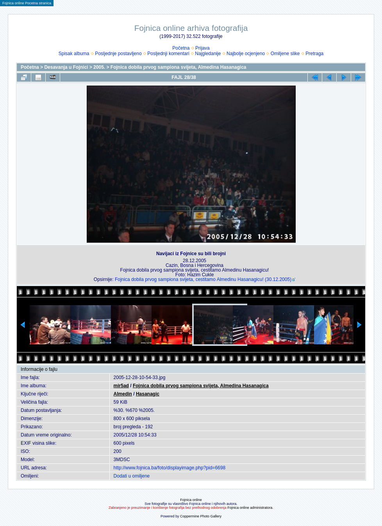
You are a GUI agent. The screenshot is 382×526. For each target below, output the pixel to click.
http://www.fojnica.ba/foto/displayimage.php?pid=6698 (170, 468)
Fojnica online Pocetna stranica (26, 3)
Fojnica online (191, 500)
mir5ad (121, 385)
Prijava (202, 48)
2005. (99, 67)
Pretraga (314, 53)
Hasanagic (147, 394)
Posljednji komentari (168, 53)
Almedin (123, 394)
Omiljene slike (285, 53)
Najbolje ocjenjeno (246, 53)
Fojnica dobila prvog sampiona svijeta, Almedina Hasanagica (178, 67)
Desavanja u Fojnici (66, 67)
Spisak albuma (74, 53)
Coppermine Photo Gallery (200, 516)
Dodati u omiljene (132, 476)
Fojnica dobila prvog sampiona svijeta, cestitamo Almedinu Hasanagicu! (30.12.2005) (203, 279)
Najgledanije (208, 53)
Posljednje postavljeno (118, 53)
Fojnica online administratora (249, 508)
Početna (180, 48)
